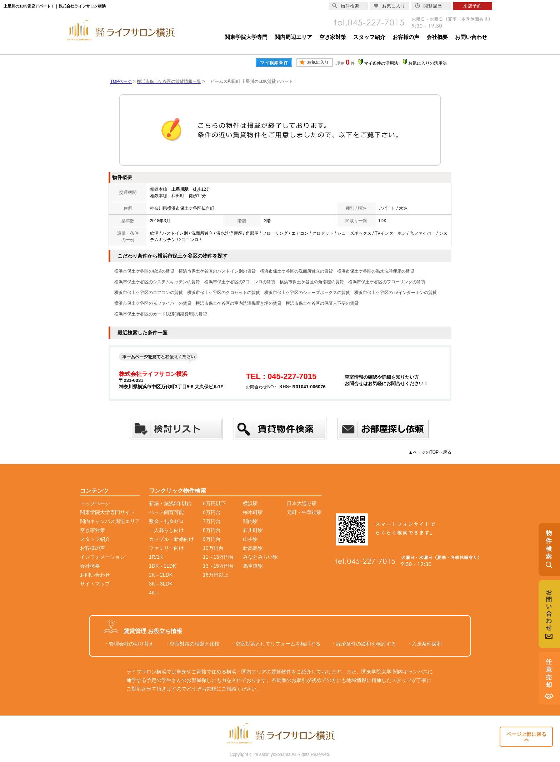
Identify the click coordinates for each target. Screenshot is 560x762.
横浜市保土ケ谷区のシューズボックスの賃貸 (307, 292)
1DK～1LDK (162, 566)
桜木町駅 (253, 512)
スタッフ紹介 (369, 37)
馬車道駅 (253, 566)
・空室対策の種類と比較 (192, 644)
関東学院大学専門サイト (107, 512)
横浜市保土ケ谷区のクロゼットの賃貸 (223, 292)
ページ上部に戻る (526, 736)
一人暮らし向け (166, 530)
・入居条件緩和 (424, 644)
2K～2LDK (160, 575)
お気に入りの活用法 (427, 63)
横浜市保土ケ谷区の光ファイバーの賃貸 (152, 303)
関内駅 (250, 521)
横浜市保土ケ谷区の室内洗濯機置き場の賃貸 (238, 303)
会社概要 (437, 37)
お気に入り (389, 6)
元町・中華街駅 (304, 512)
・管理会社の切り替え (129, 644)
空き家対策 (332, 37)
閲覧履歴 (428, 6)
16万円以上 (216, 575)
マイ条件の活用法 (381, 63)
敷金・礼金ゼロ (166, 521)
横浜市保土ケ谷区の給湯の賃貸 (144, 271)
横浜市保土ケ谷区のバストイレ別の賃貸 (217, 271)
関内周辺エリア (293, 37)
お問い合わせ (471, 37)
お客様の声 (405, 37)
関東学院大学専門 (246, 37)
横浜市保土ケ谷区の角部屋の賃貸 (312, 281)
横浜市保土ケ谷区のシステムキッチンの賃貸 (157, 281)
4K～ (154, 593)
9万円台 (212, 539)
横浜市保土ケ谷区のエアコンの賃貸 (148, 292)
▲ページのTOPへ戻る (430, 452)
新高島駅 (253, 548)
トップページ (95, 503)
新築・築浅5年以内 (170, 503)
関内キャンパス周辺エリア (110, 521)
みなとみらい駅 (260, 557)
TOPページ (121, 81)
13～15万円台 (218, 566)
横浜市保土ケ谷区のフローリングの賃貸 (386, 281)
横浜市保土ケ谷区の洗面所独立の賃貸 (296, 271)
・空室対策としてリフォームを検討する (275, 644)
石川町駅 (253, 530)
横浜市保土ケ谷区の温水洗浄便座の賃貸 (375, 271)
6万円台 (212, 512)
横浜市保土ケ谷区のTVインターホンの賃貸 (395, 292)
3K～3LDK (160, 584)
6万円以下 (214, 503)
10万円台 (213, 548)
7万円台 (212, 521)
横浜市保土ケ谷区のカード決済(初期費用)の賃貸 (160, 314)
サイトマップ (95, 584)
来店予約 (472, 6)
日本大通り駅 (302, 503)
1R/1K (156, 557)
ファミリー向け (166, 548)
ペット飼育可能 (166, 512)
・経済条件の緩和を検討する (363, 644)
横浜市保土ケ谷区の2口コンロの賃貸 (239, 281)
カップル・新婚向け (171, 539)
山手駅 (250, 539)
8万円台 (212, 530)
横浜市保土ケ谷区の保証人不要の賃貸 (322, 303)
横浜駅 (250, 503)
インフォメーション (102, 557)
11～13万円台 (218, 557)
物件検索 (345, 6)
